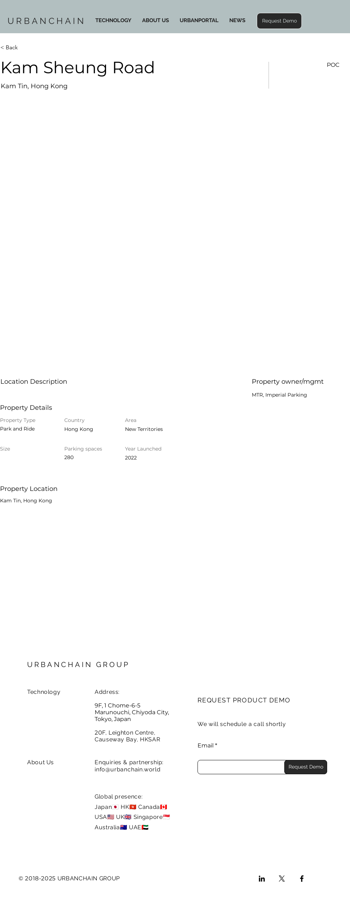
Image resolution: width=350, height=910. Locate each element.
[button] (279, 21)
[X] (282, 878)
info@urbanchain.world (128, 769)
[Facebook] (302, 878)
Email (206, 746)
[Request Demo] (305, 767)
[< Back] (25, 47)
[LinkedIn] (262, 878)
